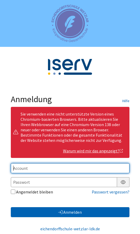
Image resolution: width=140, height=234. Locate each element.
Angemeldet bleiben (32, 192)
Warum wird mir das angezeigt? (93, 150)
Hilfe (125, 100)
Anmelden (70, 212)
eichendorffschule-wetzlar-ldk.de (70, 228)
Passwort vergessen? (110, 192)
